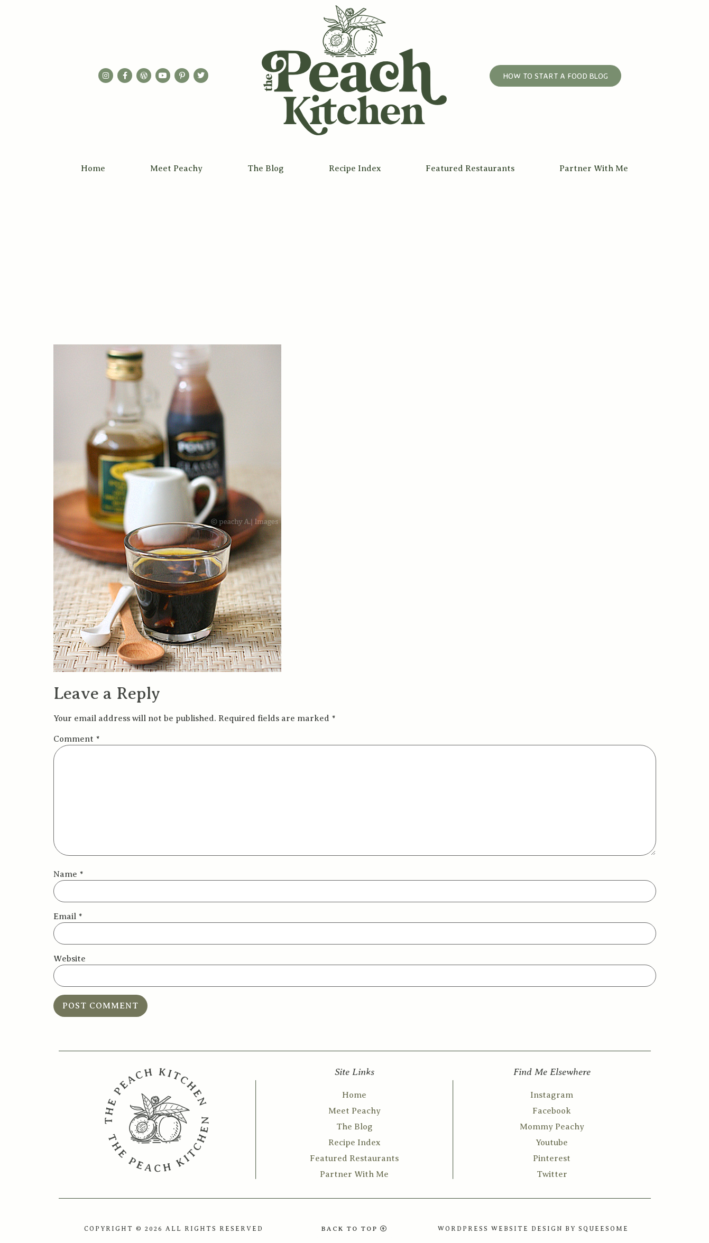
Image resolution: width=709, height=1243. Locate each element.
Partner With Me (593, 168)
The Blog (265, 168)
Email (67, 916)
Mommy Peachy (552, 1127)
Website (69, 959)
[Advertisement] (355, 260)
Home (93, 168)
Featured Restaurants (470, 168)
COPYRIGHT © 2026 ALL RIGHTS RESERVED (173, 1228)
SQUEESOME (603, 1228)
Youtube (552, 1142)
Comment (76, 739)
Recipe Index (355, 168)
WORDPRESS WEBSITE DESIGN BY (508, 1228)
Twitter (552, 1174)
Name (68, 874)
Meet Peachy (176, 168)
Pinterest (551, 1158)
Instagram (551, 1095)
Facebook (551, 1111)
